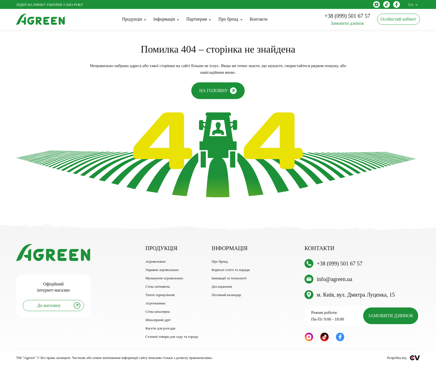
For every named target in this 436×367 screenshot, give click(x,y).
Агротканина (155, 303)
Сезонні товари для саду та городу (171, 336)
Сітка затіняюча (157, 286)
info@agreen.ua (334, 279)
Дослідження (222, 286)
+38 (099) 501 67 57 (340, 263)
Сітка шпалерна (157, 311)
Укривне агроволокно (162, 270)
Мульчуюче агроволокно (164, 278)
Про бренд (220, 261)
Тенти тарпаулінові (160, 295)
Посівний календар (226, 295)
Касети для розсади (160, 328)
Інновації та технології (229, 278)
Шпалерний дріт (158, 320)
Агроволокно (155, 261)
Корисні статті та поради (231, 270)
